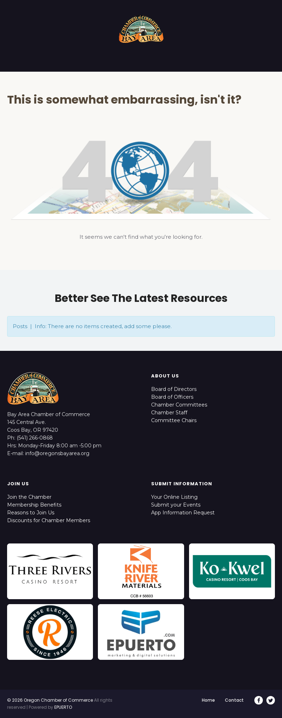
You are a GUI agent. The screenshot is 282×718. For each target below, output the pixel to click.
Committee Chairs (174, 420)
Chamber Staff (169, 412)
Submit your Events (175, 505)
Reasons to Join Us (30, 512)
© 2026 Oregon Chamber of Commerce (50, 700)
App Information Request (183, 512)
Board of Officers (172, 397)
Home (208, 700)
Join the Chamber (29, 497)
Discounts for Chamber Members (48, 520)
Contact (234, 700)
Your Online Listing (174, 497)
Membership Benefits (34, 505)
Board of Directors (174, 389)
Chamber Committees (179, 405)
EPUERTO (63, 707)
